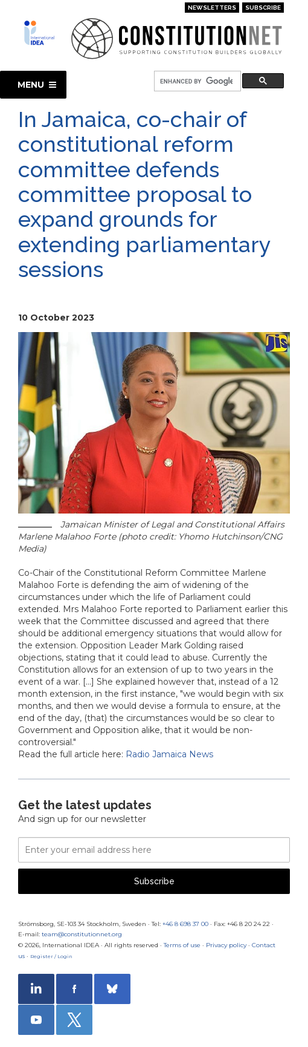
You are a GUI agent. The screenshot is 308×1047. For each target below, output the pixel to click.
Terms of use (182, 945)
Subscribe (263, 7)
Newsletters (212, 7)
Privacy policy (226, 945)
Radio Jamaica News (169, 754)
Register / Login (51, 956)
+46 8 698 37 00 (185, 924)
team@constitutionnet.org (82, 934)
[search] (196, 81)
